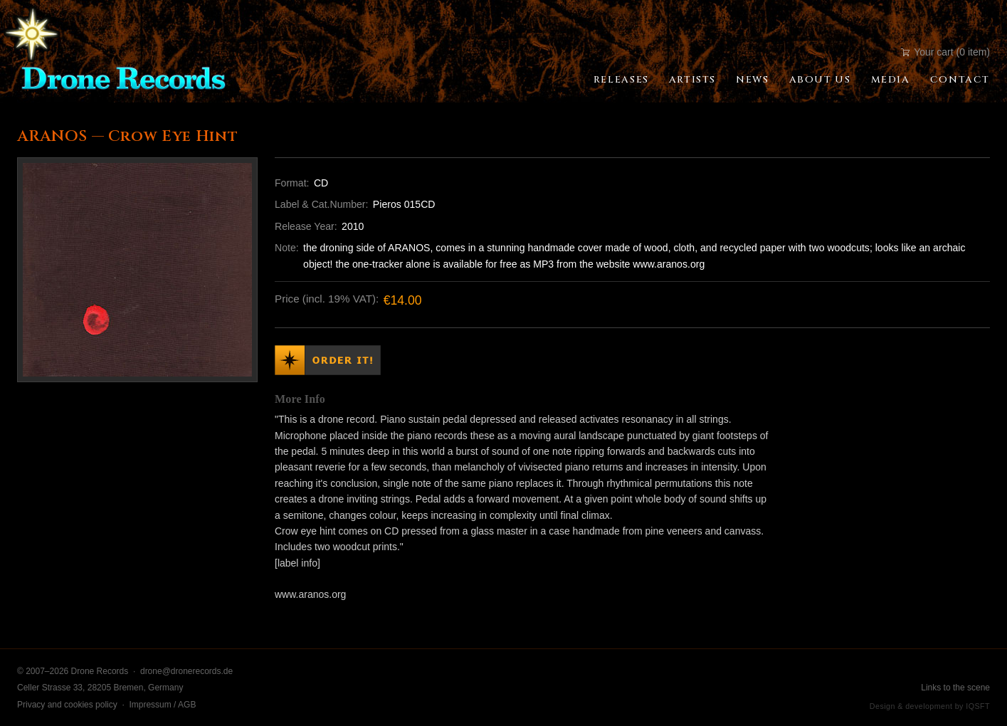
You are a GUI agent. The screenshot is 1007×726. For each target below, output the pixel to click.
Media (890, 79)
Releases (621, 79)
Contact (960, 79)
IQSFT (978, 706)
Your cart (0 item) (945, 52)
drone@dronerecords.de (186, 671)
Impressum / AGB (162, 705)
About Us (820, 79)
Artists (692, 79)
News (752, 79)
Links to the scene (955, 688)
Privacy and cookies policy (67, 705)
